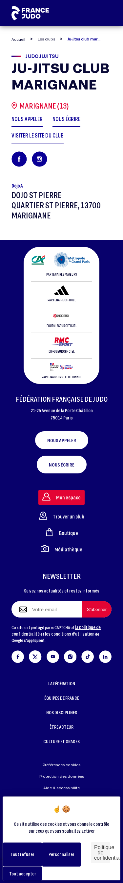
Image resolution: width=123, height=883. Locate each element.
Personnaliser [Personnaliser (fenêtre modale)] (61, 854)
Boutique (61, 532)
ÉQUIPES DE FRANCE (61, 698)
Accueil (18, 39)
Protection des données (61, 776)
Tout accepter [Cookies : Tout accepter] (22, 873)
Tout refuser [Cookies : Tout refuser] (22, 854)
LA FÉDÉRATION (61, 683)
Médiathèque (61, 548)
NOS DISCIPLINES (61, 712)
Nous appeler (61, 440)
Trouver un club (61, 516)
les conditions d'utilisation (69, 634)
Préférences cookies (61, 765)
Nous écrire (61, 464)
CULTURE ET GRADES (61, 741)
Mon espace (61, 496)
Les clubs (46, 39)
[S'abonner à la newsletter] (97, 609)
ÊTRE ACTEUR (61, 727)
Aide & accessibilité (61, 788)
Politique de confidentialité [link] (102, 853)
